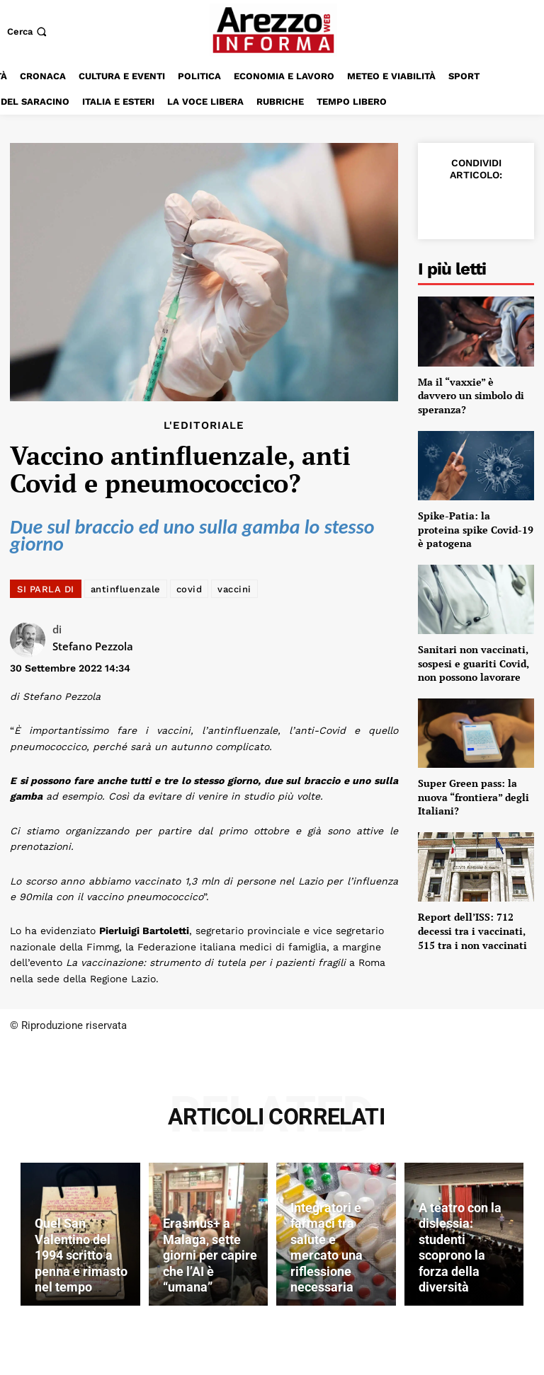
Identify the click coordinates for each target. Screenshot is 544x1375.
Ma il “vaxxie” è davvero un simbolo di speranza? (471, 395)
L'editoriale (204, 425)
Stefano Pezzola (92, 646)
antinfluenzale (126, 589)
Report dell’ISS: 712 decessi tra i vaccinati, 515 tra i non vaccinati (472, 930)
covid (189, 589)
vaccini (234, 589)
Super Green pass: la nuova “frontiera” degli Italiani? (473, 796)
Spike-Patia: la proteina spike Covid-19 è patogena (475, 529)
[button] (28, 31)
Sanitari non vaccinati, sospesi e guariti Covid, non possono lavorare (473, 663)
